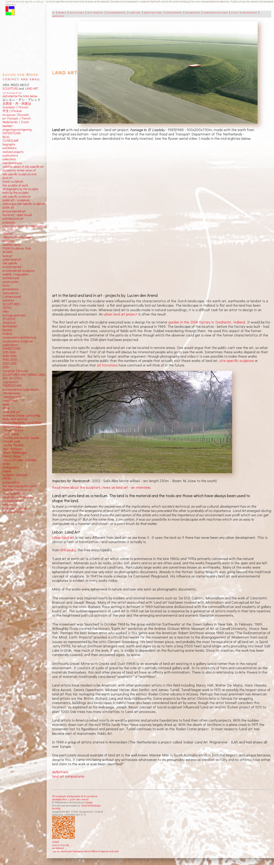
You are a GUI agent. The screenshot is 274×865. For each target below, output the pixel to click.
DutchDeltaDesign (91, 805)
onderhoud (10, 504)
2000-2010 (10, 363)
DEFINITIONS (12, 133)
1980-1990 (10, 356)
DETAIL (7, 308)
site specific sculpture (236, 360)
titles (6, 311)
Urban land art (63, 537)
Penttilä (56, 808)
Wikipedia (68, 549)
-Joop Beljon (11, 434)
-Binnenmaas (11, 393)
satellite (8, 245)
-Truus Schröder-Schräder (20, 460)
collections (9, 159)
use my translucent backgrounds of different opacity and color (85, 851)
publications (174, 12)
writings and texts (14, 315)
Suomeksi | (10, 107)
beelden (8, 126)
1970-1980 (9, 352)
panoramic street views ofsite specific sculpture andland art (19, 174)
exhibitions (192, 12)
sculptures (76, 12)
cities (234, 12)
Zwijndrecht (10, 382)
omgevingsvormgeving (17, 129)
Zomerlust (9, 323)
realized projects (13, 152)
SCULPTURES (11, 304)
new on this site (60, 845)
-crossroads (10, 401)
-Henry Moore (12, 456)
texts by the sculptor (16, 193)
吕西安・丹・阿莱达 (17, 104)
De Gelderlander (13, 501)
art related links (13, 512)
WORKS (8, 252)
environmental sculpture (19, 271)
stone (6, 408)
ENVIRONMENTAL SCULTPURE (22, 423)
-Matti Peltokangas (15, 452)
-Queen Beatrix (13, 430)
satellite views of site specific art (23, 167)
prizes (6, 464)
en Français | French (17, 118)
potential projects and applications (24, 226)
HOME (55, 842)
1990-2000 (10, 360)
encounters (249, 12)
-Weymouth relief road (17, 237)
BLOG (6, 137)
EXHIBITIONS (12, 348)
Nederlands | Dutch (16, 122)
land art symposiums (68, 776)
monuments (10, 293)
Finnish (22, 107)
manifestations (12, 163)
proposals (9, 222)
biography (9, 144)
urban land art (12, 259)
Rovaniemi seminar (15, 419)
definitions (60, 771)
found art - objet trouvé (17, 215)
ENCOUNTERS (12, 427)
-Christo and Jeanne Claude (21, 438)
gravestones (11, 289)
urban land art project (120, 314)
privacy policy (11, 482)
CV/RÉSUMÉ (11, 141)
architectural (153, 12)
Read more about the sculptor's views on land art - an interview (101, 487)
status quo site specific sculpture (24, 204)
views (17, 245)
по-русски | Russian (16, 115)
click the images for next (12, 93)
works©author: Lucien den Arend (70, 799)
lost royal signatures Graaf (20, 486)
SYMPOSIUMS (12, 386)
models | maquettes (16, 274)
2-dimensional (12, 297)
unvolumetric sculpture (18, 341)
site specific (95, 12)
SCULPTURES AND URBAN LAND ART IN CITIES (24, 376)
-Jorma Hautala (13, 445)
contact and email (21, 78)
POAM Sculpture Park (17, 248)
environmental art (14, 211)
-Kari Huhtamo (12, 449)
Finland (7, 334)
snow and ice (11, 412)
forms (6, 285)
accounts (58, 16)
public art (9, 207)
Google (89, 802)
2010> (6, 367)
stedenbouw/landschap (18, 497)
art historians (107, 365)
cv (53, 12)
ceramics (8, 300)
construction (11, 282)
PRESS (7, 478)
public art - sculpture (16, 200)
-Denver (8, 234)
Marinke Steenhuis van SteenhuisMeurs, (18, 491)
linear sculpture (13, 181)
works (62, 12)
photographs (11, 467)
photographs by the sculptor (21, 189)
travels (7, 471)
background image (14, 508)
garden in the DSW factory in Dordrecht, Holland (206, 322)
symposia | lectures (15, 371)
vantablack (58, 848)
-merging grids (12, 397)
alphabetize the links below (20, 96)
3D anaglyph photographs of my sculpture (75, 796)
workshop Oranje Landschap (21, 415)
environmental (116, 12)
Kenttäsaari (10, 326)
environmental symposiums (21, 389)
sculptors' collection (15, 475)
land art (135, 12)
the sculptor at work (15, 185)
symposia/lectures (216, 12)
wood (6, 404)
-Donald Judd (11, 441)
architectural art (13, 218)
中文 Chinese (12, 111)
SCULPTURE (10, 88)
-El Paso (8, 230)
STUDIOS (9, 319)
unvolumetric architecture (19, 337)
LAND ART (31, 88)
